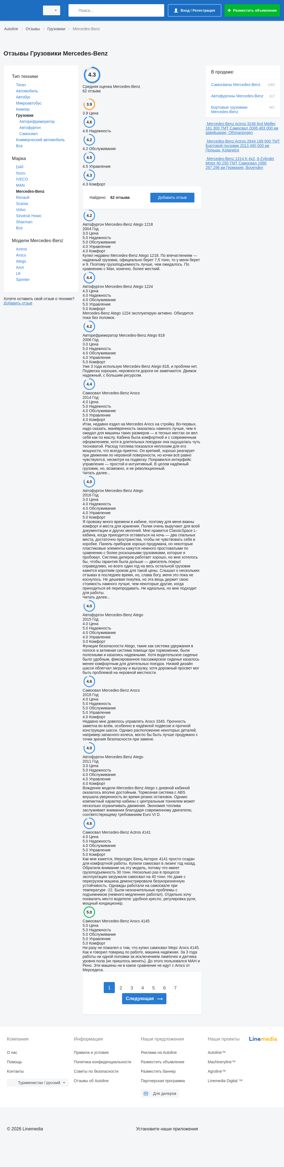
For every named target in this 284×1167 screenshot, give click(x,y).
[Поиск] (73, 10)
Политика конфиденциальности (102, 1062)
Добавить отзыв (18, 303)
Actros (21, 249)
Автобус (23, 97)
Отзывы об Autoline (91, 1081)
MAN (20, 185)
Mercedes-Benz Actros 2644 (231, 141)
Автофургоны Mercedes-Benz (243, 96)
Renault (22, 197)
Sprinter (23, 279)
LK (18, 273)
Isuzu (20, 173)
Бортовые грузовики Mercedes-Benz (243, 109)
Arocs (21, 255)
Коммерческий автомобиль (40, 140)
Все (19, 146)
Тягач (21, 85)
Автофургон (30, 127)
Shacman (24, 222)
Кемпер (23, 109)
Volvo (21, 209)
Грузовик (25, 115)
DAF (20, 167)
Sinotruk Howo (28, 216)
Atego (21, 261)
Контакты (15, 1071)
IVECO (22, 179)
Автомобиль (27, 91)
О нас (12, 1052)
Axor (20, 267)
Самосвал (28, 133)
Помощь (14, 1062)
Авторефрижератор (37, 121)
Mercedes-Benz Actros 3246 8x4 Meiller (241, 123)
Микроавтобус (29, 103)
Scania (22, 203)
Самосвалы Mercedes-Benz (243, 84)
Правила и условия (91, 1052)
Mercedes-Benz (30, 191)
